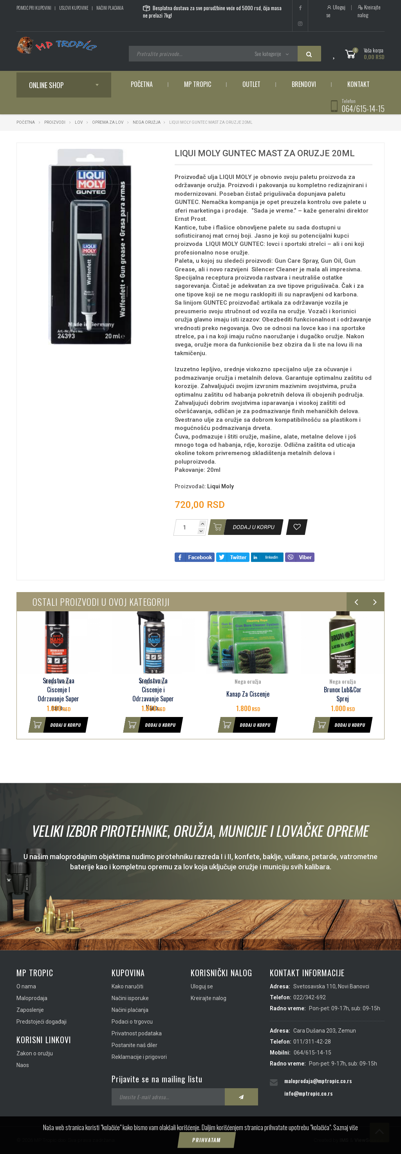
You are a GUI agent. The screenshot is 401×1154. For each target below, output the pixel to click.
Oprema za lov (107, 122)
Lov (79, 122)
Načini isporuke (130, 998)
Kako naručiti (127, 986)
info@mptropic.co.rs (308, 1093)
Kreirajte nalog (369, 11)
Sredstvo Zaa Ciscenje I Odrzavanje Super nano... (58, 694)
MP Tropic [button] (197, 84)
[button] (150, 156)
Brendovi (304, 84)
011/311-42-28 (312, 1041)
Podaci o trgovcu (132, 1022)
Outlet (251, 84)
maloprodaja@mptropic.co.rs (318, 1080)
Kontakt (358, 84)
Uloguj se (335, 11)
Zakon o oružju (34, 1053)
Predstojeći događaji (41, 1022)
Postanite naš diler (134, 1045)
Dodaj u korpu (54, 725)
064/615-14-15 (363, 108)
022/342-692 (309, 997)
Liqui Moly (220, 486)
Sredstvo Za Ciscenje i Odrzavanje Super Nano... (153, 694)
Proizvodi (55, 122)
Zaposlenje (30, 1010)
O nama (26, 986)
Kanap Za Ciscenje (247, 694)
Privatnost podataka (137, 1033)
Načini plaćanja (109, 8)
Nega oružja (147, 122)
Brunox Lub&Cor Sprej (342, 694)
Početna (142, 84)
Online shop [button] (46, 85)
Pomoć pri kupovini (33, 8)
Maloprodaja (31, 998)
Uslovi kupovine (74, 8)
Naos (22, 1065)
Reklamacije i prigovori (139, 1057)
